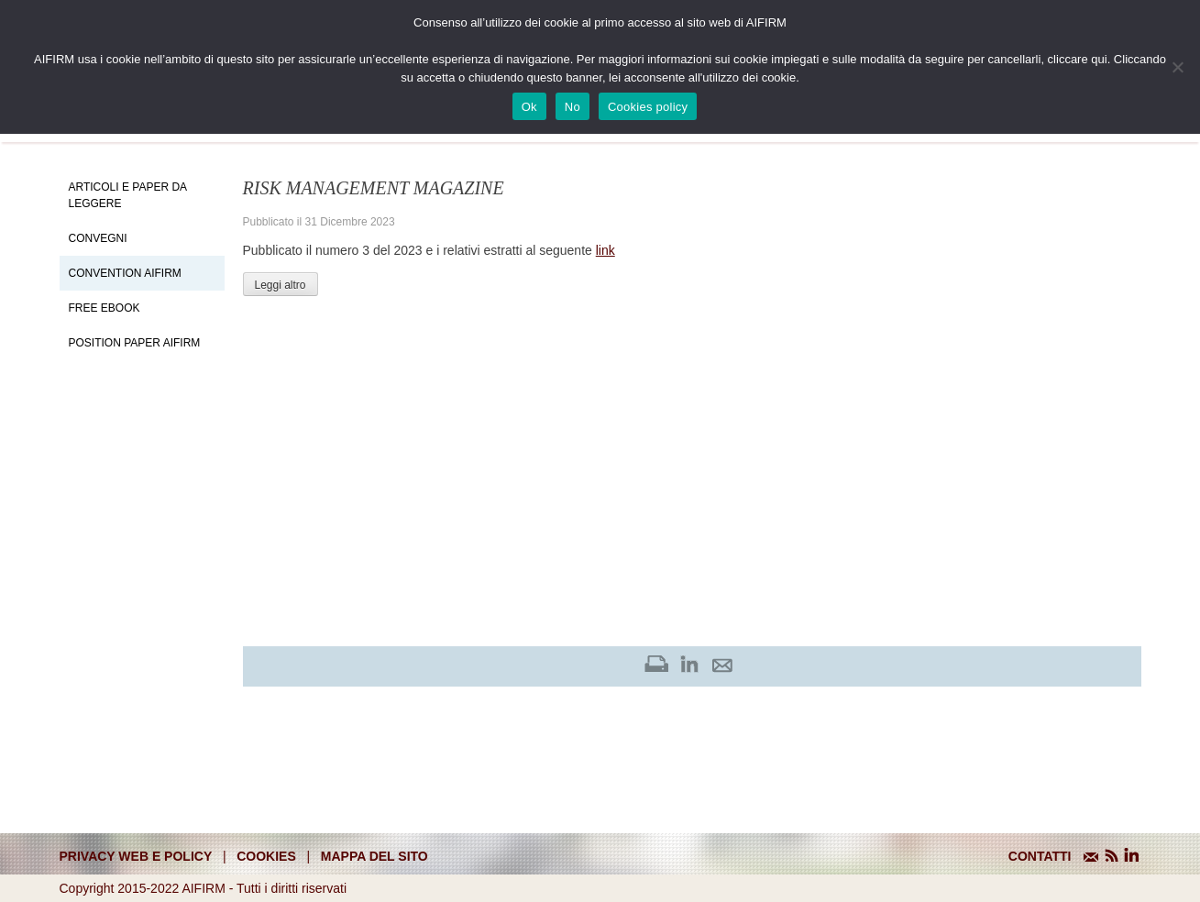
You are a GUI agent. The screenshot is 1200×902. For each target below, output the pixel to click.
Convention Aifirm (125, 273)
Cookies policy (648, 107)
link (605, 250)
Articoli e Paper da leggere (128, 195)
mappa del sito (374, 856)
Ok (529, 107)
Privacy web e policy (136, 856)
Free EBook (104, 308)
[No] (1177, 67)
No (572, 107)
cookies (266, 856)
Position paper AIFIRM (135, 342)
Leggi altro (280, 285)
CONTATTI (1040, 856)
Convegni (98, 238)
